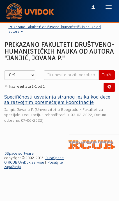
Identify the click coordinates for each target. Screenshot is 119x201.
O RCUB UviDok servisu (24, 162)
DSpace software (19, 153)
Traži (106, 75)
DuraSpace (54, 158)
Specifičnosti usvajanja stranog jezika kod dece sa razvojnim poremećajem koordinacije (57, 100)
